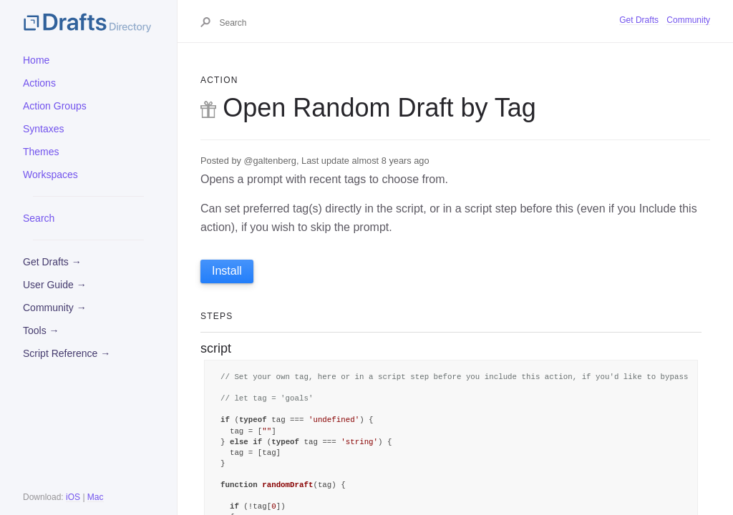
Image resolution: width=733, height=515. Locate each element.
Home (36, 60)
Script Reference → (66, 353)
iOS (73, 497)
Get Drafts (639, 20)
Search (38, 218)
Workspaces (50, 174)
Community (688, 20)
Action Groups (55, 106)
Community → (55, 307)
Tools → (41, 330)
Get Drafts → (52, 262)
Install (227, 271)
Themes (41, 151)
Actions (39, 83)
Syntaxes (43, 128)
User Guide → (55, 284)
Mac (95, 497)
